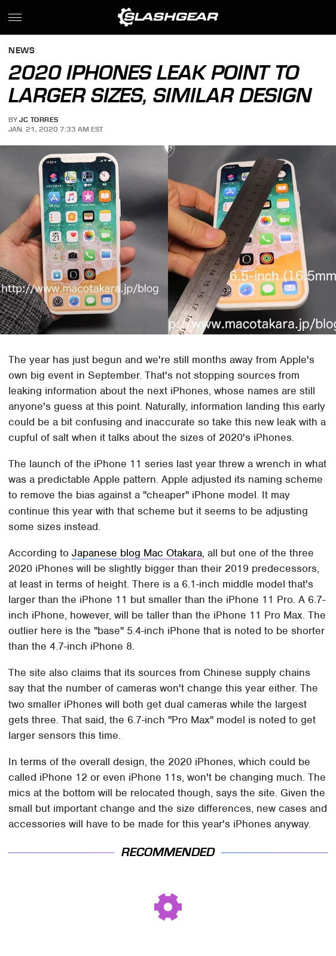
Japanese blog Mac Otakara (137, 552)
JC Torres (39, 119)
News (21, 51)
